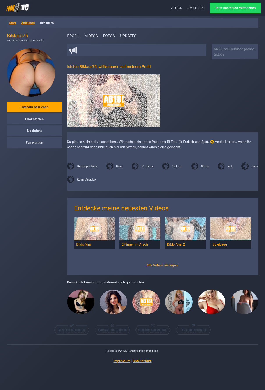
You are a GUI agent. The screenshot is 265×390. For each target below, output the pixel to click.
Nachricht (34, 131)
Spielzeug (219, 244)
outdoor (237, 49)
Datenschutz (142, 361)
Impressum (122, 361)
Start (12, 23)
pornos (249, 49)
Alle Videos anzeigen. (162, 265)
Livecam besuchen (34, 107)
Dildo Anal (83, 244)
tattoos (219, 54)
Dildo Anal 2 (176, 244)
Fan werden (34, 143)
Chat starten (34, 119)
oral (226, 49)
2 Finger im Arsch (135, 244)
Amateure (28, 23)
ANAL (218, 49)
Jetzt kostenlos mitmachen (235, 8)
